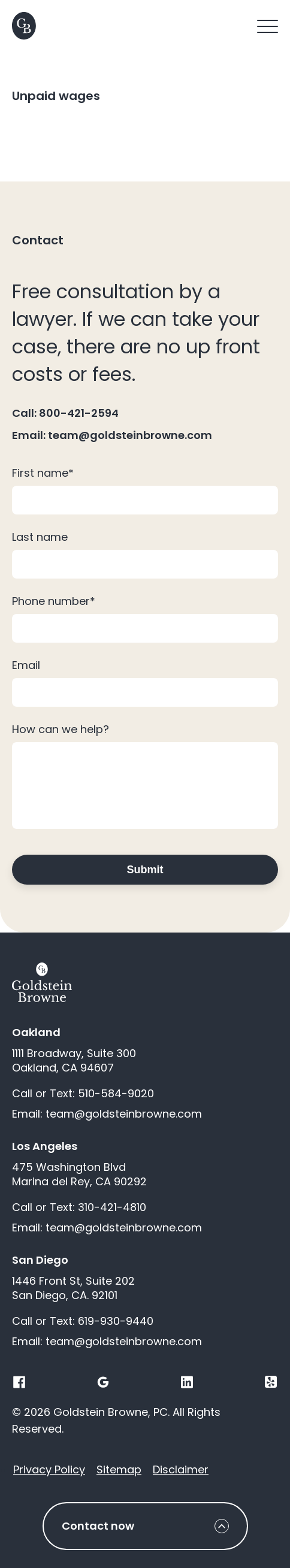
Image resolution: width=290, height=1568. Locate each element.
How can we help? (60, 729)
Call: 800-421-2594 (65, 413)
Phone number (53, 601)
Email (26, 665)
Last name (40, 536)
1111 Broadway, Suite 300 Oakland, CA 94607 (74, 1060)
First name (43, 472)
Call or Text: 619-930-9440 (82, 1321)
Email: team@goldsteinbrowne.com (112, 435)
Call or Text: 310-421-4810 (79, 1207)
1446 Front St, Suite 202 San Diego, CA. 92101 (73, 1288)
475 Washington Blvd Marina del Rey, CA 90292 (79, 1174)
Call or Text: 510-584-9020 (83, 1093)
